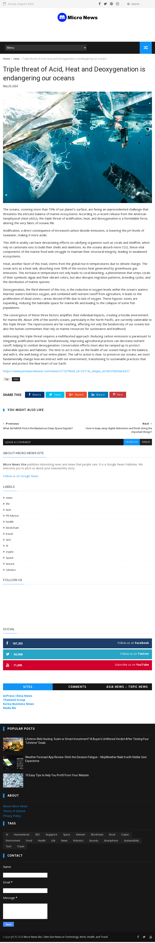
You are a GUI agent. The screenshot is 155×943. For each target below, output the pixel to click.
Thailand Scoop (14, 701)
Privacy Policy (12, 817)
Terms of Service (14, 812)
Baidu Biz (9, 709)
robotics (11, 571)
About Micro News (15, 807)
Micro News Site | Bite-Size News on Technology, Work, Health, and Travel (66, 937)
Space (10, 559)
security (93, 841)
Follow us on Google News (20, 477)
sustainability (131, 841)
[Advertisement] (51, 32)
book (112, 835)
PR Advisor (12, 516)
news (16, 59)
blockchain (12, 529)
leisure (10, 565)
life (8, 505)
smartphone (111, 841)
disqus (146, 443)
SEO (8, 541)
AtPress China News (17, 697)
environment (13, 841)
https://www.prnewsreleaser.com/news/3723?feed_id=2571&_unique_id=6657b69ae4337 (66, 372)
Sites (27, 688)
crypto (10, 552)
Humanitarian (21, 835)
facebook (131, 443)
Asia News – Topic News (127, 688)
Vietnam (80, 835)
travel (9, 535)
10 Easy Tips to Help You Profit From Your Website (57, 776)
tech (8, 511)
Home (6, 59)
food (29, 841)
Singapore (51, 835)
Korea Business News (18, 705)
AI (7, 546)
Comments (77, 688)
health (10, 522)
